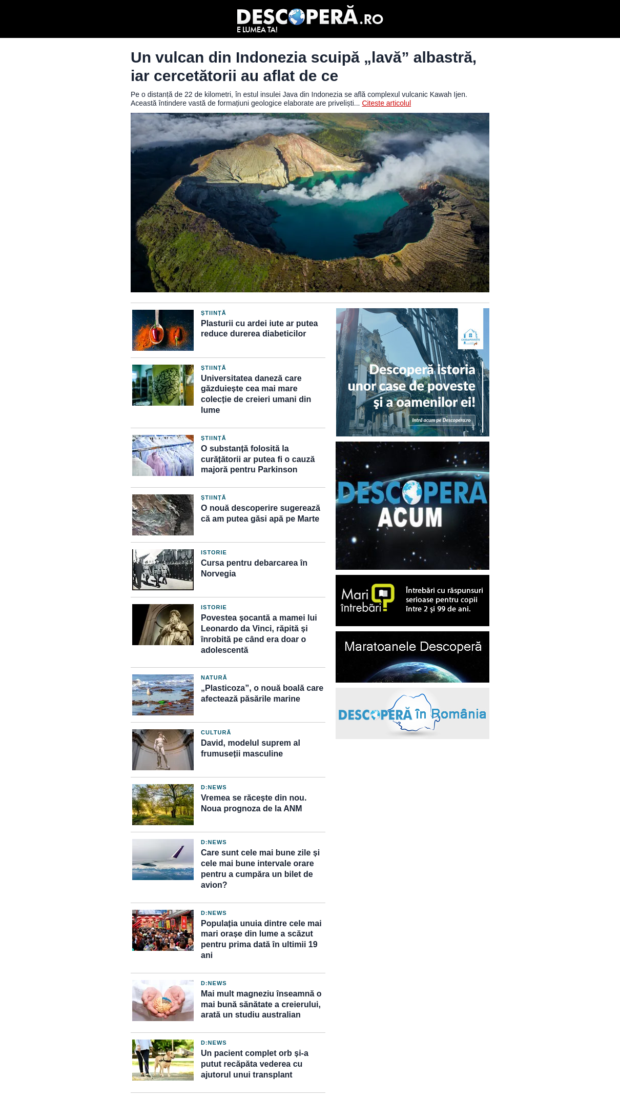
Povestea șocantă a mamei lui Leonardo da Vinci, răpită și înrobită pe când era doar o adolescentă (259, 633)
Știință (213, 313)
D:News (214, 787)
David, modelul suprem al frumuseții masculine (250, 748)
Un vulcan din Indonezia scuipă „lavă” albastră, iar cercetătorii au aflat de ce (304, 66)
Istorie (214, 552)
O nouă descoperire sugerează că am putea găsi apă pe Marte (260, 513)
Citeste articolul (386, 103)
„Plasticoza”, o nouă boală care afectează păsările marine (262, 693)
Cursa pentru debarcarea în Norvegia (254, 568)
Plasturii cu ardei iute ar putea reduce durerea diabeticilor (259, 328)
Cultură (216, 732)
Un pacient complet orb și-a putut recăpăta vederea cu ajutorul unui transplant (254, 1064)
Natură (214, 677)
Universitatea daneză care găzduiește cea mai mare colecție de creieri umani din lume (256, 394)
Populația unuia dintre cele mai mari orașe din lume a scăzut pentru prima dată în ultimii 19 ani (261, 939)
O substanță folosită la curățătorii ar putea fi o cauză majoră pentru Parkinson (258, 459)
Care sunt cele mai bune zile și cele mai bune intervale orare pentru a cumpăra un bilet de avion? (260, 868)
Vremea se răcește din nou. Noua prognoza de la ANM (253, 803)
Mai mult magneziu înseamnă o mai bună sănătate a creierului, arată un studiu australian (261, 1004)
